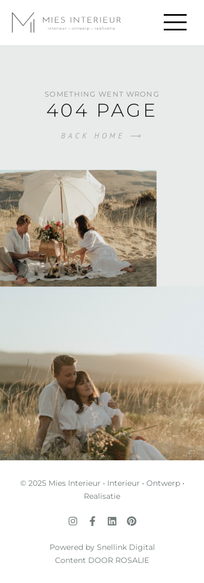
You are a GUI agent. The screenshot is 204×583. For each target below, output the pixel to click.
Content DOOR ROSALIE (102, 560)
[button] (175, 22)
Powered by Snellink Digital (102, 547)
